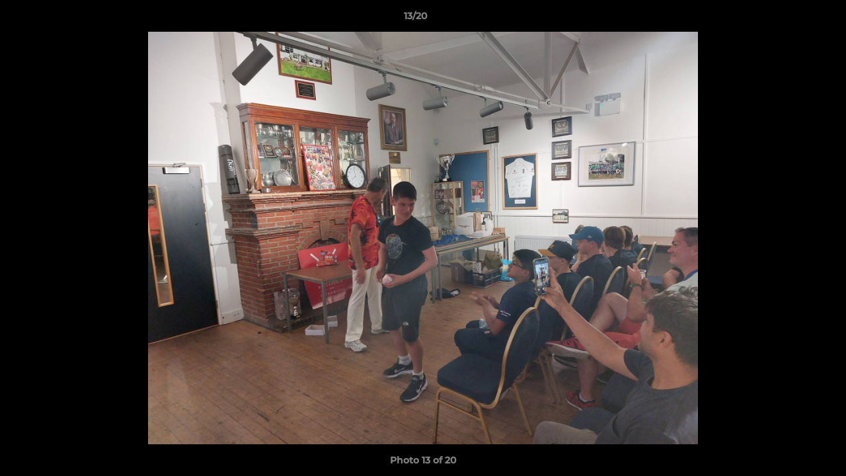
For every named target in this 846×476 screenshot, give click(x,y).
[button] (790, 19)
